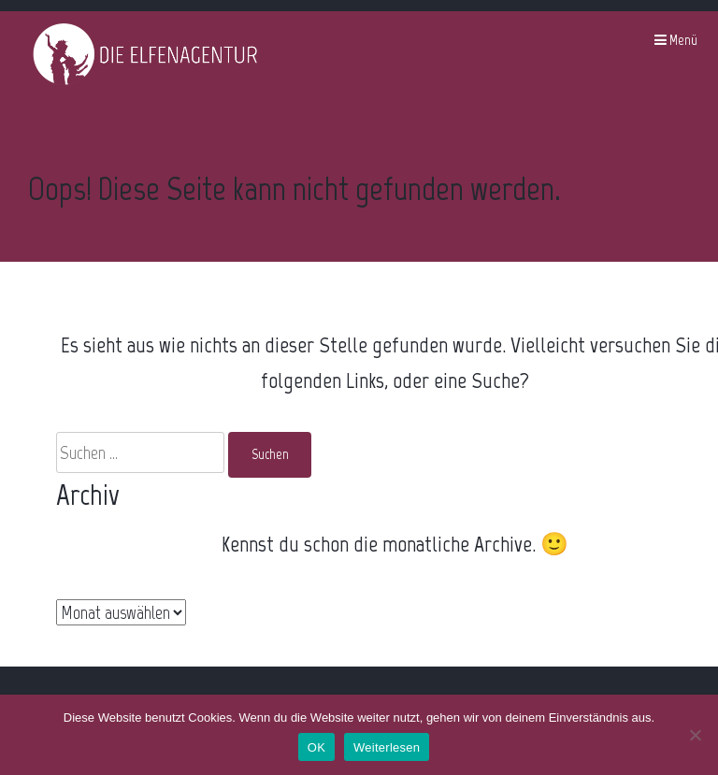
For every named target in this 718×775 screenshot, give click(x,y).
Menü (675, 40)
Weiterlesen (386, 747)
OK (316, 747)
